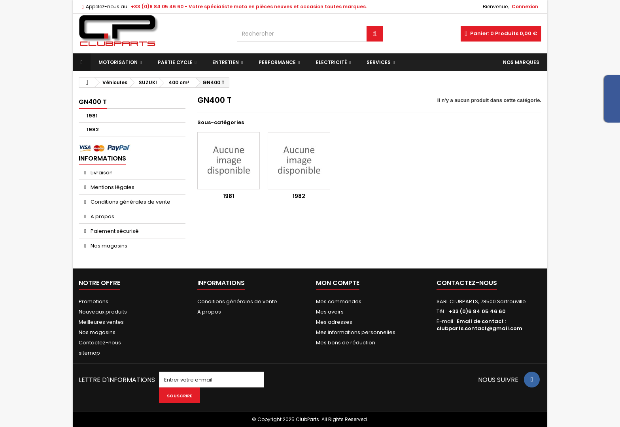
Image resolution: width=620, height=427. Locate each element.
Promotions (93, 301)
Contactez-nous (100, 342)
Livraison (101, 172)
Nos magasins (108, 245)
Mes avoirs (330, 312)
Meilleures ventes (101, 322)
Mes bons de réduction (345, 342)
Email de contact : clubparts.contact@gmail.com (479, 324)
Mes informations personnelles (355, 332)
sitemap (89, 353)
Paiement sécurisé (114, 231)
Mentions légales (111, 187)
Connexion (525, 6)
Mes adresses (334, 322)
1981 (92, 115)
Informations (102, 158)
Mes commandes (338, 301)
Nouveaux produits (103, 312)
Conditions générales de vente (129, 202)
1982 (93, 129)
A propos (101, 216)
